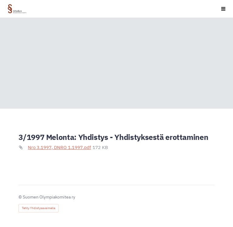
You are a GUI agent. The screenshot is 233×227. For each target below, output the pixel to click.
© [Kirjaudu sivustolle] (21, 197)
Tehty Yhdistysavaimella (38, 208)
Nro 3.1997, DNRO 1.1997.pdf (59, 147)
